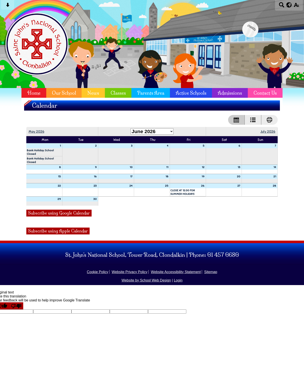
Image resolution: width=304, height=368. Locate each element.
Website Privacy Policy (130, 272)
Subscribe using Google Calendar (59, 213)
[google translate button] (289, 5)
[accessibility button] (296, 6)
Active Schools (191, 93)
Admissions (230, 93)
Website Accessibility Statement (176, 272)
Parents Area (150, 93)
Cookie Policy (97, 272)
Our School (64, 93)
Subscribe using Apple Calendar (58, 231)
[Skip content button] (7, 6)
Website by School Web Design (146, 280)
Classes (118, 93)
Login (178, 280)
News (93, 93)
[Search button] (281, 6)
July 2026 (267, 131)
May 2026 (36, 131)
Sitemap (210, 272)
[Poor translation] (16, 305)
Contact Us (265, 93)
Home (33, 93)
